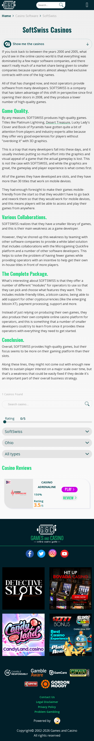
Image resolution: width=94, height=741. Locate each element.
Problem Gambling (47, 712)
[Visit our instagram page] (53, 554)
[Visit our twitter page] (41, 554)
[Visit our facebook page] (30, 554)
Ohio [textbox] (9, 442)
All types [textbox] (12, 454)
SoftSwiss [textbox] (13, 431)
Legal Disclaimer (47, 702)
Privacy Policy (47, 707)
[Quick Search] (50, 5)
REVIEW (70, 497)
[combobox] (47, 431)
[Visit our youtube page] (64, 554)
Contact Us (47, 697)
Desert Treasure (58, 122)
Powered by (47, 720)
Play (70, 489)
